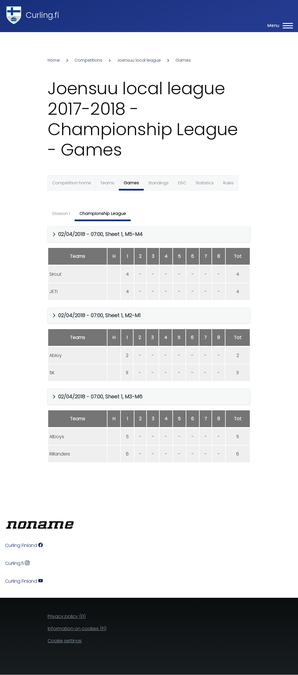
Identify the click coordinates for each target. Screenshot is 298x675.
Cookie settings (65, 641)
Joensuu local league (139, 60)
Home (54, 60)
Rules (228, 183)
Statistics (205, 183)
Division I (61, 213)
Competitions (88, 60)
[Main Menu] (278, 25)
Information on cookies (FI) (77, 628)
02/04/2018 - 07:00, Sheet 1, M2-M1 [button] (99, 315)
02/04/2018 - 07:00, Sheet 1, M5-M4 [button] (100, 234)
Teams (107, 183)
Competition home (71, 183)
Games (183, 60)
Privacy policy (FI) (67, 616)
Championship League (102, 213)
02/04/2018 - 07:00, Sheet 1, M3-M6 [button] (100, 396)
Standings (158, 183)
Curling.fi (42, 15)
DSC (182, 183)
